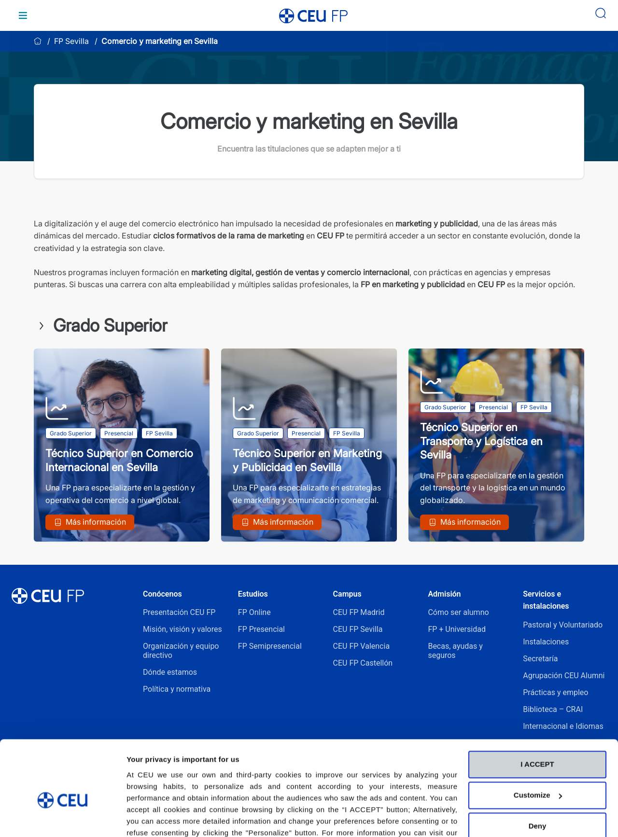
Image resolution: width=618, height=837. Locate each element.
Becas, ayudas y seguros (455, 651)
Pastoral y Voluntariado (563, 624)
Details (138, 818)
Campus (347, 594)
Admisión (444, 594)
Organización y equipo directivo (181, 651)
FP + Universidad (457, 629)
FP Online (254, 612)
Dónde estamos (170, 672)
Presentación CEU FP (179, 612)
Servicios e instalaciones (546, 600)
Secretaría (540, 658)
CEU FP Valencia (361, 646)
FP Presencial (261, 629)
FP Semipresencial (270, 646)
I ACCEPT (537, 712)
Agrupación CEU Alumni (563, 675)
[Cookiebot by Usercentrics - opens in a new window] (62, 818)
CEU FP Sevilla (358, 629)
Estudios (253, 594)
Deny (538, 773)
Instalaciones (546, 641)
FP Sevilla (71, 41)
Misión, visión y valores (182, 629)
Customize (538, 743)
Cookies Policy (154, 791)
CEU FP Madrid (359, 612)
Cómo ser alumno (458, 612)
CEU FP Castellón (363, 663)
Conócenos (162, 594)
